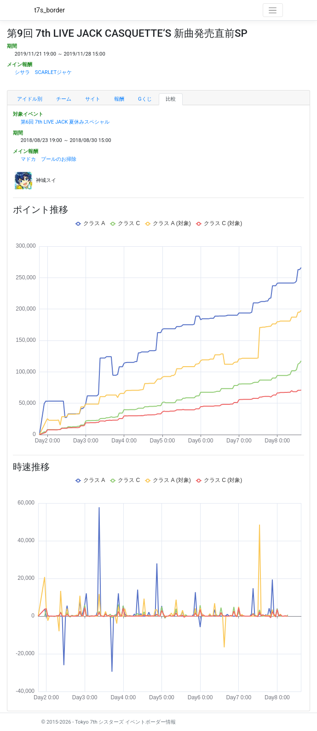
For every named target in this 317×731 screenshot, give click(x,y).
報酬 (119, 99)
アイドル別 (29, 99)
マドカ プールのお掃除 (48, 159)
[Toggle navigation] (273, 10)
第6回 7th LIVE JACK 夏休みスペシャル (65, 122)
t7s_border (50, 10)
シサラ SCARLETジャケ (43, 72)
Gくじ (145, 99)
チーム (63, 99)
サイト (92, 99)
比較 (171, 99)
